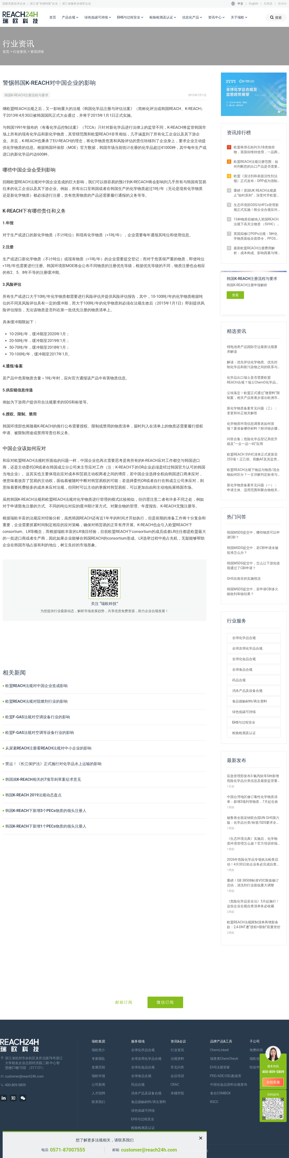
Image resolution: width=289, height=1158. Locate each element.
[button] (279, 112)
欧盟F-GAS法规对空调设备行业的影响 (37, 717)
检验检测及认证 (162, 17)
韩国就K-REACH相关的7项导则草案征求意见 (43, 779)
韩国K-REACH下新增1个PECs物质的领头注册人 (45, 826)
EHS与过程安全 (130, 17)
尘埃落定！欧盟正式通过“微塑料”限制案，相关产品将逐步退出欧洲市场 (253, 395)
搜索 (276, 17)
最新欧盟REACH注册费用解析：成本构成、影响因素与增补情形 (255, 250)
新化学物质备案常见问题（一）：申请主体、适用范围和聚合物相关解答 (252, 487)
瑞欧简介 (98, 1050)
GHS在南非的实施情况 (244, 578)
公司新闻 (98, 1084)
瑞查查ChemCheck (224, 1058)
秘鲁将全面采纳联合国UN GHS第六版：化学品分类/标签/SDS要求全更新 (253, 820)
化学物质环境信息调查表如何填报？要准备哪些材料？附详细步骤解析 (252, 426)
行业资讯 (19, 52)
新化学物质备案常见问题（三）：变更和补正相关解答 (252, 410)
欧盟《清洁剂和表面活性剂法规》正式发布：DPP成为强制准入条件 (255, 178)
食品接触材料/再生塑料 (249, 701)
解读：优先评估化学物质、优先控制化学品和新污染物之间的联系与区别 (252, 364)
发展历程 (98, 1067)
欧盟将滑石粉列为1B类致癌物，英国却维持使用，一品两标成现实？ (255, 149)
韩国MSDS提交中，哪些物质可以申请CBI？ (253, 534)
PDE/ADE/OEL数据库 (226, 1076)
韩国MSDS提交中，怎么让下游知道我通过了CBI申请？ (253, 565)
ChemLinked (219, 1050)
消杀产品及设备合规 (247, 691)
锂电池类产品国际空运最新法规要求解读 (252, 349)
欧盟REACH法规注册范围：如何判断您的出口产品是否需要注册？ (256, 164)
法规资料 (177, 1058)
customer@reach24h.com (149, 1150)
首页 (52, 17)
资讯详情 (37, 52)
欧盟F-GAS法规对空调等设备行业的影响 (39, 732)
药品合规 (239, 680)
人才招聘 (98, 1093)
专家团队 (98, 1058)
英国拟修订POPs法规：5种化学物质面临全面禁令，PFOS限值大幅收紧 (256, 236)
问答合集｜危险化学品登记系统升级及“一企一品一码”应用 (252, 441)
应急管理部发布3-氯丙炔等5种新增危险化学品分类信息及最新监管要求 (253, 778)
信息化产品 (192, 17)
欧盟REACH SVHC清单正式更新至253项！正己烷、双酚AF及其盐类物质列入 (253, 457)
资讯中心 (216, 17)
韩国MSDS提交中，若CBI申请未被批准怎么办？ (252, 550)
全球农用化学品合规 (247, 648)
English (253, 3)
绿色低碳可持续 (97, 17)
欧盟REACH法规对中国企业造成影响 (36, 685)
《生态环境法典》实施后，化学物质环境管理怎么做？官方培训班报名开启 (252, 841)
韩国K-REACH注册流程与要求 (27, 95)
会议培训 (177, 1076)
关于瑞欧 (239, 17)
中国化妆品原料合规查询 (228, 1084)
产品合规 (70, 17)
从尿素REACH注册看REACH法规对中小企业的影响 (48, 748)
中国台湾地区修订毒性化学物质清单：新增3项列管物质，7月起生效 (252, 799)
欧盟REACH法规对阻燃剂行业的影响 (36, 701)
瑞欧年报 (98, 1076)
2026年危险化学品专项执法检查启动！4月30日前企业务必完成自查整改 (253, 862)
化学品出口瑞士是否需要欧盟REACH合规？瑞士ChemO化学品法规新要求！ (253, 380)
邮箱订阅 (124, 1002)
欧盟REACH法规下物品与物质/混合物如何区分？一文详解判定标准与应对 (253, 472)
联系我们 (98, 1102)
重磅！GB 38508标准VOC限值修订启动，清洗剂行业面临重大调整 (253, 882)
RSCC (214, 1102)
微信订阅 (165, 1002)
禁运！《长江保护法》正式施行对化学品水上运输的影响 (53, 764)
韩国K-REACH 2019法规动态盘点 (33, 795)
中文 (240, 3)
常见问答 (177, 1067)
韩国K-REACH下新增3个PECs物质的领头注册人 (45, 810)
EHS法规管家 (220, 1067)
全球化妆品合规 (244, 659)
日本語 (268, 3)
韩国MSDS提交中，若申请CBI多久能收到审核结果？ (252, 591)
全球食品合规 (242, 669)
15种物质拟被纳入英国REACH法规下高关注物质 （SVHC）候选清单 (257, 221)
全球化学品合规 (244, 638)
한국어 (282, 3)
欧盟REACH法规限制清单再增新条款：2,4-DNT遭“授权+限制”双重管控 (253, 924)
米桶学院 (177, 1093)
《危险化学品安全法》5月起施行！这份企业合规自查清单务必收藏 (253, 903)
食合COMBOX (220, 1093)
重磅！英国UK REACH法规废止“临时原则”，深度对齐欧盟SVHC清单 (255, 193)
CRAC (175, 1084)
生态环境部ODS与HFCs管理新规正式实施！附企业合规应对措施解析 (256, 207)
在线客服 (273, 1082)
